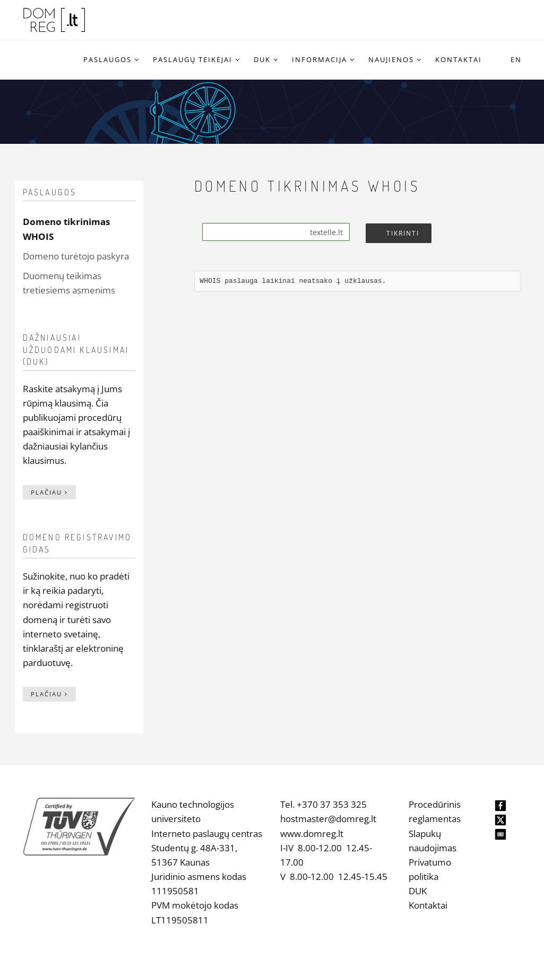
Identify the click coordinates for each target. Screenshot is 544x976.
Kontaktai (428, 905)
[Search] (276, 232)
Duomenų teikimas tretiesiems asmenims (69, 283)
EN (516, 59)
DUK (418, 891)
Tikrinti (402, 233)
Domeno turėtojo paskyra (76, 256)
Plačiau (49, 492)
